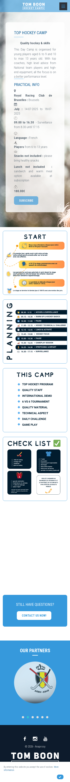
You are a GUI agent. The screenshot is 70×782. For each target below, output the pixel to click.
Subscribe (26, 200)
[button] (23, 717)
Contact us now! (34, 615)
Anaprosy (40, 746)
